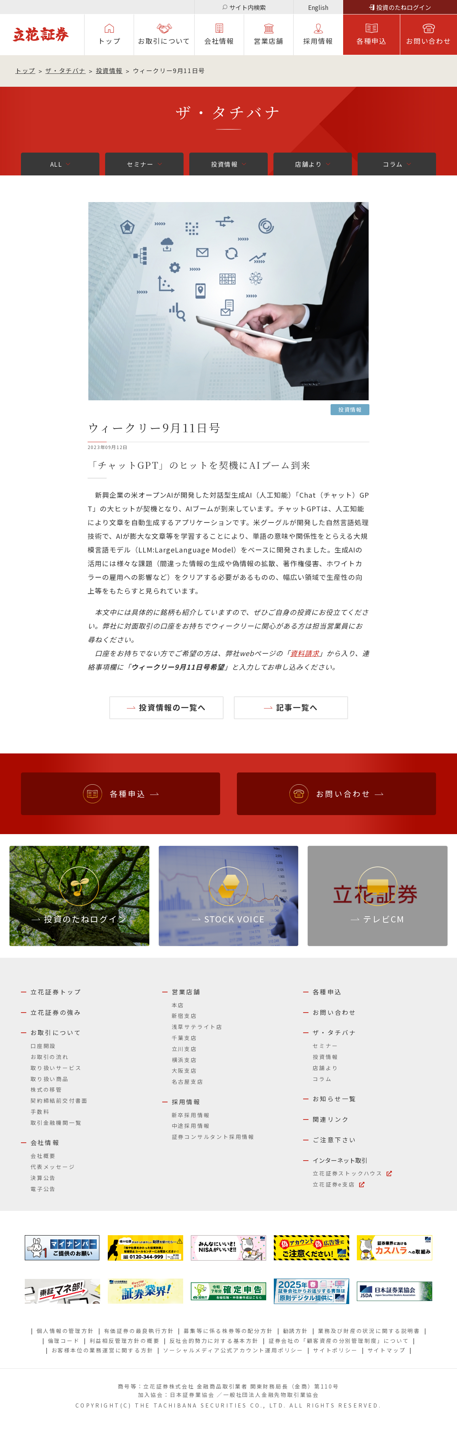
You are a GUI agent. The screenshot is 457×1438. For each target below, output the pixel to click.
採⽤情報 (318, 41)
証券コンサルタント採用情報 (213, 1136)
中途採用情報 (191, 1125)
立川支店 (184, 1049)
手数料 (40, 1111)
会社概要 (43, 1155)
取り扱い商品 (49, 1079)
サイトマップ (387, 1350)
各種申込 (371, 41)
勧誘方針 (295, 1330)
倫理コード (64, 1340)
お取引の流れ (49, 1057)
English (318, 7)
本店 (178, 1005)
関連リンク (331, 1119)
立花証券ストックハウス (348, 1173)
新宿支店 (184, 1015)
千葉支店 (184, 1037)
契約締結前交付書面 (59, 1100)
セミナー (140, 164)
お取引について (164, 41)
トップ (109, 41)
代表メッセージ (52, 1166)
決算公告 (43, 1178)
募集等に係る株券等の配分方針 (228, 1330)
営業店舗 (269, 41)
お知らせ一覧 (334, 1098)
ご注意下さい (334, 1139)
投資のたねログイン (403, 7)
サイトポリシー (335, 1350)
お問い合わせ (428, 41)
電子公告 (43, 1189)
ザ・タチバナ (65, 70)
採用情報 (186, 1101)
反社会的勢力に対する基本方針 (214, 1340)
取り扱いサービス (55, 1068)
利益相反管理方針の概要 (124, 1340)
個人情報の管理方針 (65, 1330)
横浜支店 (184, 1060)
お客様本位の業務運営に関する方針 (102, 1350)
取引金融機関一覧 (55, 1122)
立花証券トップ (55, 991)
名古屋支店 (188, 1081)
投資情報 (109, 70)
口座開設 (43, 1045)
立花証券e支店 (334, 1184)
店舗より (308, 164)
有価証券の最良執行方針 (139, 1330)
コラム (393, 164)
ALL (56, 164)
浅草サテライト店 (197, 1026)
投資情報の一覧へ (172, 707)
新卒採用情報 (191, 1115)
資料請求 (304, 653)
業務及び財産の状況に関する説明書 (369, 1330)
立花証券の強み (55, 1012)
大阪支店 (184, 1070)
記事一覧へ (297, 707)
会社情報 (219, 41)
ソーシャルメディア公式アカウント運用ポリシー (233, 1350)
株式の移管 (46, 1089)
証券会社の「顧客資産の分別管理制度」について (338, 1340)
